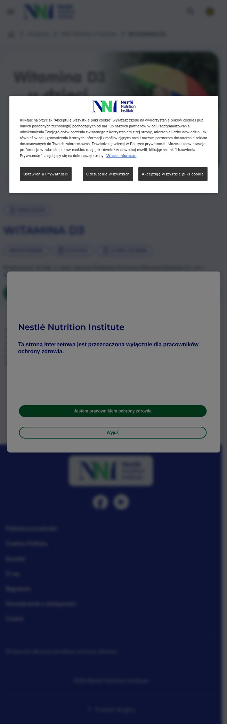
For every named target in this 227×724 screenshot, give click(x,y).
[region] (113, 144)
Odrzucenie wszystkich (108, 173)
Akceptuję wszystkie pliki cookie (173, 173)
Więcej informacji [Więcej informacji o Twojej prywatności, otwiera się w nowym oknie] (121, 155)
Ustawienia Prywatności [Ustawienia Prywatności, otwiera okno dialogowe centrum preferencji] (45, 173)
